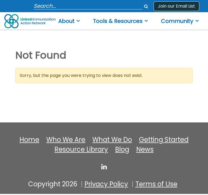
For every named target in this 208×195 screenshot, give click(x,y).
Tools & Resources (117, 21)
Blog (122, 149)
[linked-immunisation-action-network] (104, 166)
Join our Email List (176, 6)
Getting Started (163, 140)
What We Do (112, 140)
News (145, 149)
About (66, 21)
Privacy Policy (106, 184)
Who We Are (65, 140)
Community (177, 21)
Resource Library (81, 149)
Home (29, 140)
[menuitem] (69, 19)
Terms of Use (156, 184)
